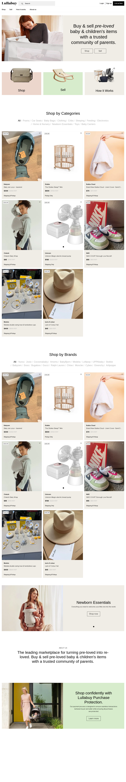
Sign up (108, 3)
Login (102, 3)
